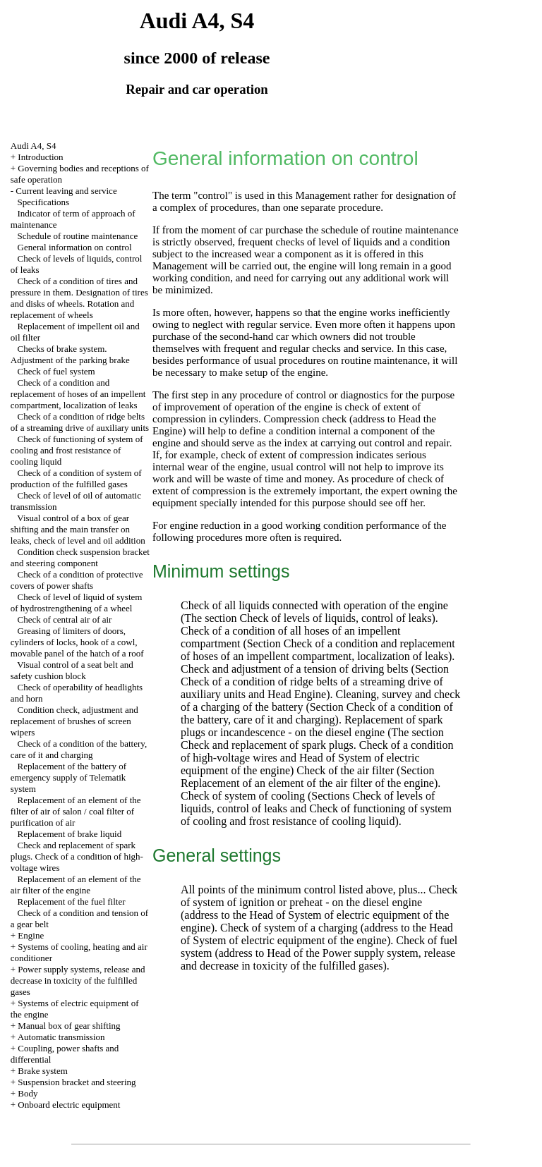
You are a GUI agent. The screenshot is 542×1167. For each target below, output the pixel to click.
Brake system (42, 1070)
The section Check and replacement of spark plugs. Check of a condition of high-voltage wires (317, 745)
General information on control (75, 247)
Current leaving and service (66, 190)
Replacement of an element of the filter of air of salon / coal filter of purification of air (76, 811)
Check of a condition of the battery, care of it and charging (79, 749)
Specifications (44, 202)
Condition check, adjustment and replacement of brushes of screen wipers (74, 721)
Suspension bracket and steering (77, 1082)
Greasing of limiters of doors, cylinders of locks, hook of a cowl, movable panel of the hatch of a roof (77, 642)
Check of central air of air (65, 619)
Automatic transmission (61, 1037)
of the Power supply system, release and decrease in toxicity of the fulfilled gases (318, 959)
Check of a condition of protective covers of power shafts (77, 580)
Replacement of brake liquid (70, 834)
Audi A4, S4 (33, 145)
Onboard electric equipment (69, 1104)
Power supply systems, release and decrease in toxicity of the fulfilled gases (78, 980)
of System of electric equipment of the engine (284, 940)
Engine (31, 935)
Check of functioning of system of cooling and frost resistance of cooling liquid (77, 450)
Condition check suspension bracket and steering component (80, 557)
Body (27, 1093)
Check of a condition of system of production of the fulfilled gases (76, 478)
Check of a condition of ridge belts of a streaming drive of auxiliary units (80, 422)
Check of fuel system (56, 371)
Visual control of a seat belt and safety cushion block (72, 670)
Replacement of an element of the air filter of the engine (76, 885)
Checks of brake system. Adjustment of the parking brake (70, 354)
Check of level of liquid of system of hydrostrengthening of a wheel (77, 602)
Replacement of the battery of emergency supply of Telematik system (68, 777)
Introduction (40, 157)
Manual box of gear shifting (69, 1025)
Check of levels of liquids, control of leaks (336, 618)
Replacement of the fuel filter (72, 901)
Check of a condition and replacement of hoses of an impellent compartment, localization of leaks (78, 393)
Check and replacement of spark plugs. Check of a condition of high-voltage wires (77, 856)
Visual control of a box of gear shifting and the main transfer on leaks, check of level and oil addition (78, 529)
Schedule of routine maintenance (78, 236)
